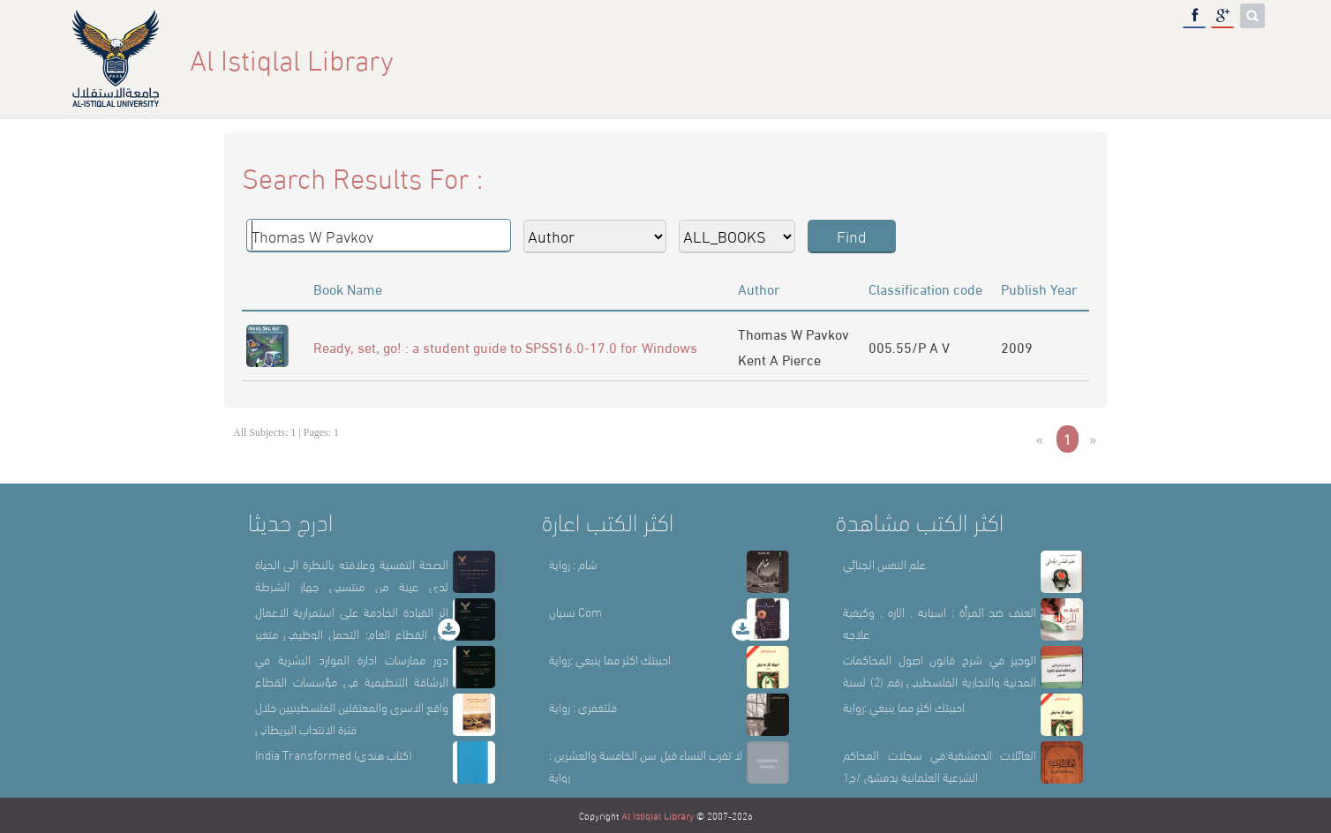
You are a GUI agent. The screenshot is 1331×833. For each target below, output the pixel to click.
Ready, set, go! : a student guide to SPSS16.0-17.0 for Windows (505, 346)
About (925, 58)
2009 (1017, 346)
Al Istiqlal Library (657, 815)
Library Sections (1035, 58)
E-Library (1159, 58)
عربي (1236, 58)
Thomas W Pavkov (793, 333)
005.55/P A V (909, 346)
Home (854, 58)
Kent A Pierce (779, 358)
